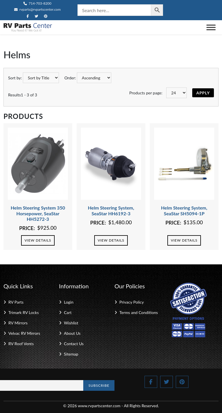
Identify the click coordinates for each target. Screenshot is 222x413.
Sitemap (71, 354)
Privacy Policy (131, 302)
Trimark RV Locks (23, 312)
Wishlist (71, 322)
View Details (38, 240)
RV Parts (15, 302)
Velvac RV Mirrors (24, 333)
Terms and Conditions (138, 312)
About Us (72, 333)
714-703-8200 (37, 3)
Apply (203, 92)
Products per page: (145, 92)
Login (68, 302)
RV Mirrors (17, 322)
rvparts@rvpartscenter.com (37, 9)
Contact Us (74, 343)
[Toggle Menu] (211, 27)
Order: (70, 77)
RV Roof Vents (21, 343)
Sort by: (15, 77)
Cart (67, 312)
